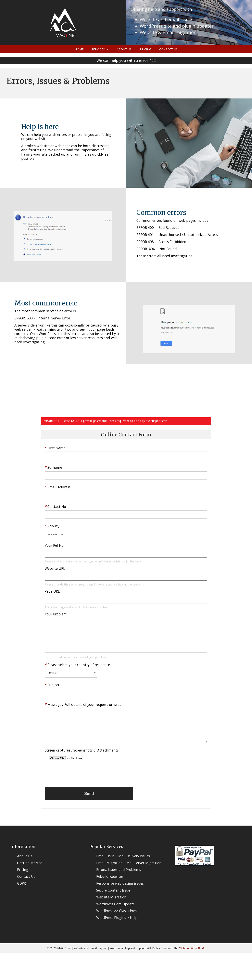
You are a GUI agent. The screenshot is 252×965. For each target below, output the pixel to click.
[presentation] (75, 786)
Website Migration (111, 909)
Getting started (30, 874)
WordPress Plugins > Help (116, 929)
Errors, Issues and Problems (118, 881)
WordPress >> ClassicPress (117, 922)
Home (79, 49)
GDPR (21, 895)
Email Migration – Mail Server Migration (128, 874)
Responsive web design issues (120, 895)
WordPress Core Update (115, 915)
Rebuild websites (109, 888)
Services (98, 49)
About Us (124, 49)
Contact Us (168, 49)
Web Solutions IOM (191, 960)
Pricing (145, 49)
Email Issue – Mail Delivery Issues (123, 867)
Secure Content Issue (113, 902)
